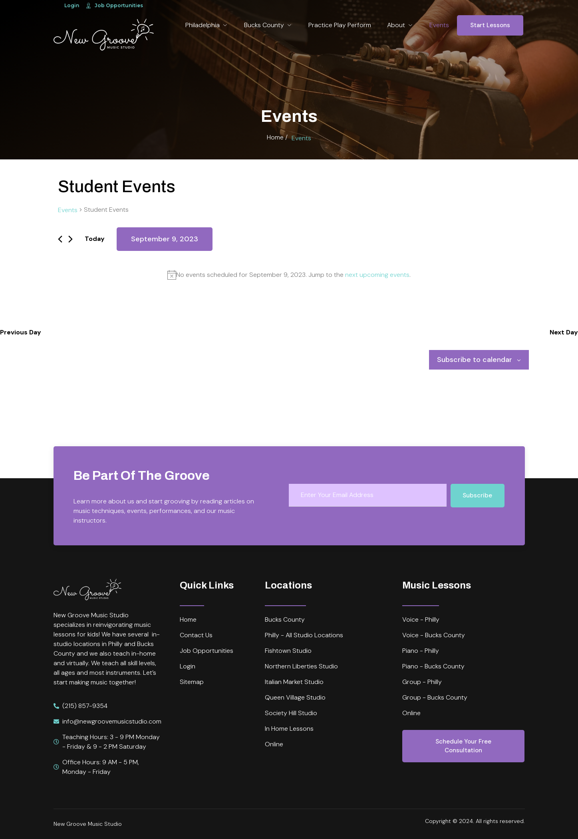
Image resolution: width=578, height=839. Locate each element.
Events (439, 25)
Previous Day (20, 332)
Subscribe (477, 495)
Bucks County (268, 25)
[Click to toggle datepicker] (165, 239)
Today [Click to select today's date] (95, 239)
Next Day (564, 332)
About (400, 25)
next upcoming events (377, 274)
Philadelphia (206, 25)
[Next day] (70, 239)
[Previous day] (60, 239)
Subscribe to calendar (474, 359)
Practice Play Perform (339, 25)
